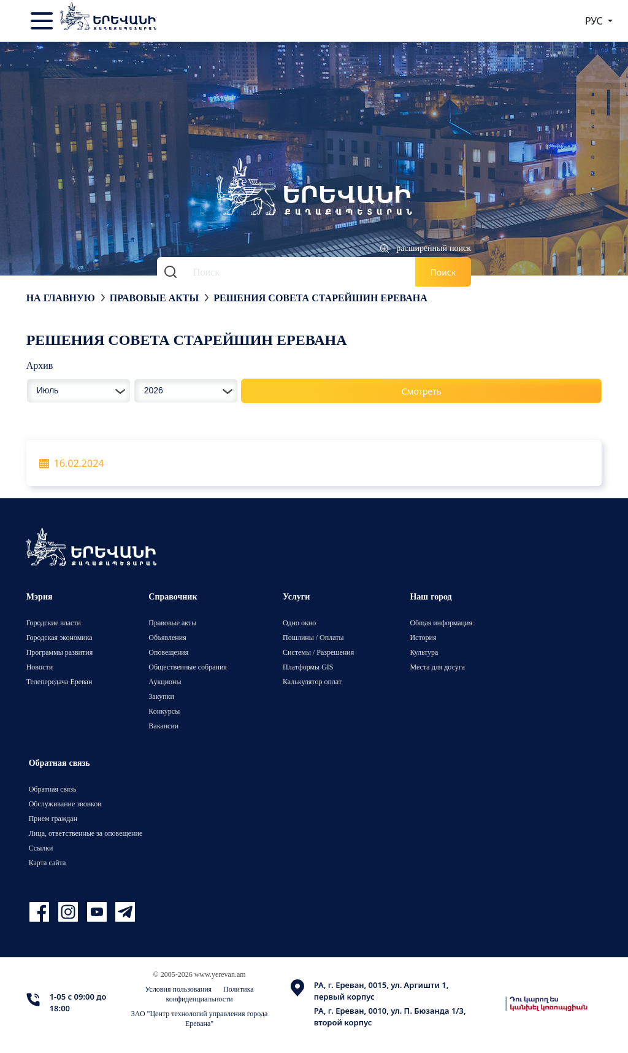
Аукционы (164, 681)
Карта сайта (47, 862)
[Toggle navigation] (43, 21)
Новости (39, 667)
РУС (595, 21)
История (423, 637)
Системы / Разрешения (318, 652)
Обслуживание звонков (65, 803)
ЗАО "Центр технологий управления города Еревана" (199, 1018)
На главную (60, 297)
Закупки (161, 696)
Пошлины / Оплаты (313, 637)
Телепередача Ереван (59, 681)
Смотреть (422, 391)
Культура (424, 652)
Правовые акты (154, 297)
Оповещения (168, 652)
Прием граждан (53, 818)
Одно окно (299, 622)
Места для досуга (437, 667)
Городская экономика (59, 637)
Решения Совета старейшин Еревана (320, 297)
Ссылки (41, 848)
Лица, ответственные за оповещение (86, 833)
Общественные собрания (187, 667)
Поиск (443, 272)
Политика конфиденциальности (210, 994)
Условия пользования (178, 989)
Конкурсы (164, 711)
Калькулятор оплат (312, 681)
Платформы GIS (308, 667)
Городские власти (53, 622)
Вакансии (163, 725)
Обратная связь (53, 789)
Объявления (167, 637)
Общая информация (441, 622)
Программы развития (59, 652)
